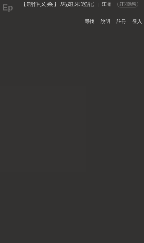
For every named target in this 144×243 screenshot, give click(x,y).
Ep (7, 7)
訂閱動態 (128, 4)
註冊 (121, 21)
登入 (137, 21)
